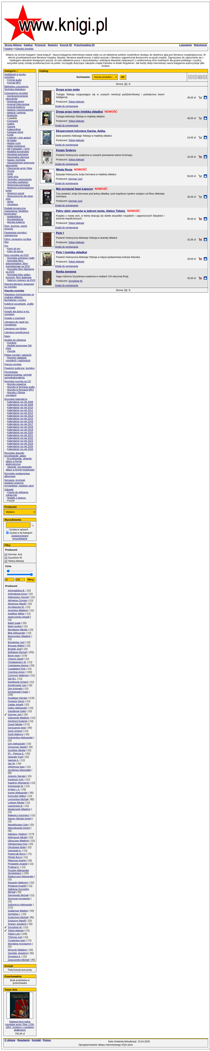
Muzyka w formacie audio (21, 387)
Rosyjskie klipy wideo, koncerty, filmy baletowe (18, 276)
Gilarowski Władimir (18, 717)
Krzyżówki (9, 307)
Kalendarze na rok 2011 (20, 410)
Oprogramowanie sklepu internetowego (100, 1044)
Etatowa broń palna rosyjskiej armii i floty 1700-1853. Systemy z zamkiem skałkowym (19, 1025)
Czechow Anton (16, 672)
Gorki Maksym (15, 734)
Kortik (10, 135)
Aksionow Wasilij (17, 603)
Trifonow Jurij (15, 937)
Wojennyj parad (15, 193)
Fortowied (12, 121)
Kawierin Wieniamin (18, 782)
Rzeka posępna (66, 271)
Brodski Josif (15, 649)
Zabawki (8, 489)
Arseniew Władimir (18, 610)
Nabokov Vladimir (17, 834)
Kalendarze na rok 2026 (20, 449)
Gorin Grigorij (15, 731)
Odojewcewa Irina (17, 844)
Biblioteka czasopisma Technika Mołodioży (16, 88)
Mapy (7, 336)
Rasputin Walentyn (18, 882)
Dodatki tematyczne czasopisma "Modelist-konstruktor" (16, 211)
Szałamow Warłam (18, 910)
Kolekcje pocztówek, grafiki (19, 303)
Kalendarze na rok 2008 (20, 402)
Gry (6, 245)
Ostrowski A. (14, 850)
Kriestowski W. (16, 786)
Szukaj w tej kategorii (20, 532)
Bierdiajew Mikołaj (17, 629)
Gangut (11, 126)
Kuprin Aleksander (18, 792)
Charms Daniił (15, 658)
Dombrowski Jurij (17, 685)
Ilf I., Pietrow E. (16, 753)
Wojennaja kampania (18, 185)
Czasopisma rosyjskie (16, 93)
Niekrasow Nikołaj (17, 837)
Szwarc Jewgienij (17, 924)
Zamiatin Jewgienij (18, 953)
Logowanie (185, 45)
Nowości (53, 45)
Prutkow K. (14, 867)
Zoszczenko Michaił (18, 959)
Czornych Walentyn (18, 675)
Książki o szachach (14, 318)
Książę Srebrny (66, 150)
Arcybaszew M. (16, 607)
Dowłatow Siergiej (17, 698)
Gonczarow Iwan (17, 727)
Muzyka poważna (16, 384)
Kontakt (36, 1040)
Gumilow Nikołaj (16, 750)
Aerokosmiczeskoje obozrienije (17, 97)
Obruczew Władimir (18, 840)
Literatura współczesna (16, 332)
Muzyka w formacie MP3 (20, 389)
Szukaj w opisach (18, 529)
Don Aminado (15, 688)
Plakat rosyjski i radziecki (17, 355)
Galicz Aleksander (17, 707)
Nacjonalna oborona (18, 157)
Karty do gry (13, 248)
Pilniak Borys (15, 857)
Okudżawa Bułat (17, 847)
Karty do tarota (15, 251)
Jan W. (11, 763)
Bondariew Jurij (16, 642)
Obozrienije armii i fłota (19, 168)
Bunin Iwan (14, 655)
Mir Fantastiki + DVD (18, 148)
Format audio (14, 80)
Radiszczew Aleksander (21, 876)
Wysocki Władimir (17, 949)
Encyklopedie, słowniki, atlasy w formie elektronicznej (19, 461)
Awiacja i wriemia (16, 112)
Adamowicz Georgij (18, 597)
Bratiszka (12, 115)
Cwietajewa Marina (18, 665)
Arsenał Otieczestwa (18, 104)
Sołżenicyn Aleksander (20, 904)
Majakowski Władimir (19, 809)
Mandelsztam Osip (18, 824)
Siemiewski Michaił (18, 895)
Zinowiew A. (14, 956)
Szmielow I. (14, 914)
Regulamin (23, 1040)
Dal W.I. (12, 678)
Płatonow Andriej (17, 860)
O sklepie (10, 1040)
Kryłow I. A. (14, 789)
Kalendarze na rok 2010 (20, 407)
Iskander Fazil (15, 756)
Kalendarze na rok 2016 (20, 421)
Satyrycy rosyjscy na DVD (21, 280)
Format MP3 (14, 82)
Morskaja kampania (17, 154)
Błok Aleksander (16, 633)
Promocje (40, 45)
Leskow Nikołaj (16, 802)
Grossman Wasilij (17, 747)
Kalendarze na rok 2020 (20, 432)
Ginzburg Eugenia (17, 721)
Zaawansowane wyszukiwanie (19, 537)
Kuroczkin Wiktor (17, 796)
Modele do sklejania (15, 340)
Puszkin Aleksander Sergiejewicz (18, 872)
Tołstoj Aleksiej (16, 930)
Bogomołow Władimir (19, 636)
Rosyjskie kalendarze (15, 399)
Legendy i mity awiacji (19, 137)
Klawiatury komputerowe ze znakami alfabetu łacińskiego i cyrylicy (19, 297)
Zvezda (11, 351)
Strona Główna (13, 45)
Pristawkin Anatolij (17, 863)
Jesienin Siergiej (17, 776)
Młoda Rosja (64, 169)
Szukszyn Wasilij (17, 920)
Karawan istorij (15, 132)
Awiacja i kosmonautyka (20, 109)
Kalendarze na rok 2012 (20, 413)
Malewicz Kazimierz (18, 815)
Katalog (28, 45)
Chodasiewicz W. (17, 662)
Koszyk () (66, 45)
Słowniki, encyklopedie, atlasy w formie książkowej (20, 468)
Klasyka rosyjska (24, 48)
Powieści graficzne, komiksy (19, 368)
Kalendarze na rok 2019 (20, 429)
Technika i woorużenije (19, 179)
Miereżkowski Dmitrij (19, 828)
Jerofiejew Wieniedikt (19, 770)
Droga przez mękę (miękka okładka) (79, 111)
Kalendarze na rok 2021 (20, 435)
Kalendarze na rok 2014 (20, 415)
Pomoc (47, 1040)
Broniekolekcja (15, 219)
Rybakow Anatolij (17, 885)
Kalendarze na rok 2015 (20, 418)
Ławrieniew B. (15, 806)
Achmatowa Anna (17, 593)
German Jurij (15, 714)
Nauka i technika (16, 160)
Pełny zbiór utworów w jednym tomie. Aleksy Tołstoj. (91, 210)
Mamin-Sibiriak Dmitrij (19, 818)
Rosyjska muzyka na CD (17, 381)
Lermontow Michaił (18, 799)
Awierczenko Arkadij (19, 617)
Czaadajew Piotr (17, 668)
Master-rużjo (14, 143)
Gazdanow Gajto (17, 711)
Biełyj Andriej (15, 626)
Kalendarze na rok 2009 (20, 404)
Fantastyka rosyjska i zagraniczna (15, 234)
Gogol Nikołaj (15, 724)
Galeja (10, 123)
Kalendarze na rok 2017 (20, 424)
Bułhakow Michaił (17, 652)
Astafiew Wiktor (16, 613)
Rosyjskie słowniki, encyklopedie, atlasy (15, 454)
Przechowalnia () (84, 45)
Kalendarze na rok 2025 (20, 446)
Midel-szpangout (16, 146)
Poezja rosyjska (12, 364)
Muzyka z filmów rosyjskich (15, 394)
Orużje (10, 171)
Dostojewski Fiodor (18, 691)
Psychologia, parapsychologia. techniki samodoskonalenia (18, 375)
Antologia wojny (15, 101)
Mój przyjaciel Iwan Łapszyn (74, 188)
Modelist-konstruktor (18, 151)
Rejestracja (200, 45)
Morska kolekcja (16, 222)
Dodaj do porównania (66, 106)
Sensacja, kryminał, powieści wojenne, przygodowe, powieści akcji (19, 483)
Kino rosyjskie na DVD (16, 255)
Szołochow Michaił (18, 917)
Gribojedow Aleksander (20, 737)
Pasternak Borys (17, 853)
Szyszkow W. (15, 927)
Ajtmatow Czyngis (17, 600)
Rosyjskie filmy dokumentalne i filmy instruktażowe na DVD (18, 263)
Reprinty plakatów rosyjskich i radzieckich (18, 359)
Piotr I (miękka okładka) (71, 252)
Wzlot (10, 201)
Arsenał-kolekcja (16, 107)
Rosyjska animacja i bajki (20, 258)
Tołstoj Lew (14, 933)
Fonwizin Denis (16, 701)
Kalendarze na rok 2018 (20, 427)
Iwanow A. (13, 760)
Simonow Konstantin (19, 898)
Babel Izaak (14, 623)
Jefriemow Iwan (16, 766)
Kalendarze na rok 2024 (20, 443)
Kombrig (11, 342)
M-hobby (12, 140)
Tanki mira (12, 176)
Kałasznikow (14, 129)
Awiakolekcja (14, 216)
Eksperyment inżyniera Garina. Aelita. (81, 131)
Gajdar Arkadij (15, 704)
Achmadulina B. (16, 590)
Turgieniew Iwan (16, 940)
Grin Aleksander (16, 743)
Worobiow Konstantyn (19, 943)
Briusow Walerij (16, 645)
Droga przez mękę (68, 89)
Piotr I (60, 233)
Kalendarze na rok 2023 (20, 440)
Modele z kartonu (16, 497)
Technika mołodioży (17, 182)
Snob (10, 173)
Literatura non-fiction (15, 328)
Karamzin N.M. (16, 779)
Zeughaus (12, 204)
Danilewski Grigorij (18, 682)
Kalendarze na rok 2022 (20, 438)
